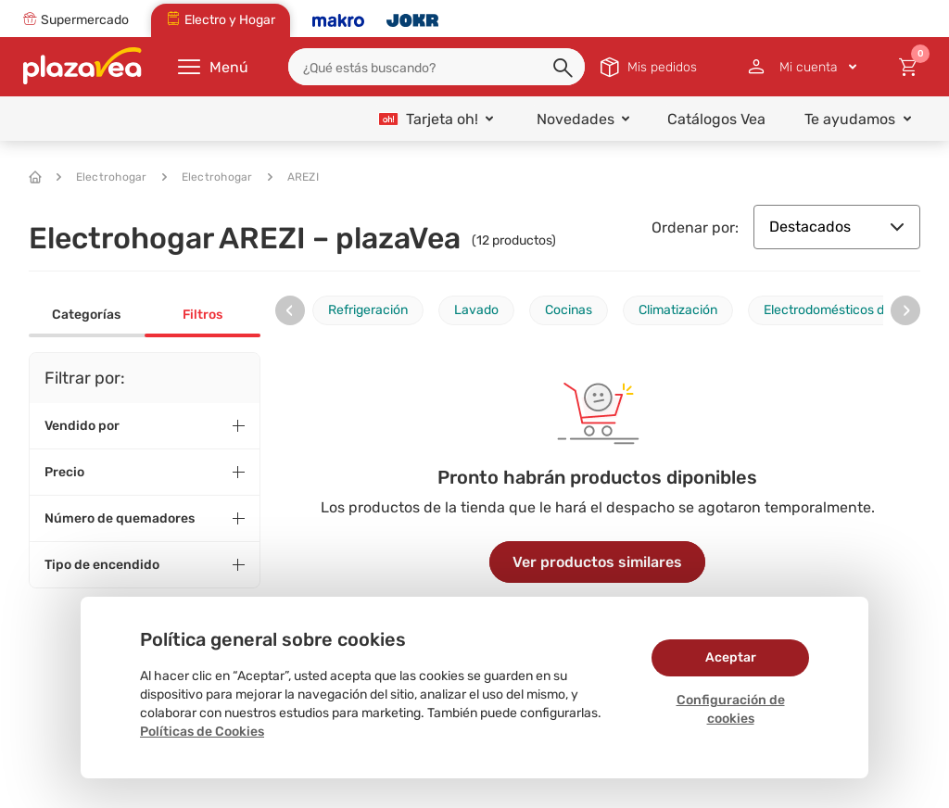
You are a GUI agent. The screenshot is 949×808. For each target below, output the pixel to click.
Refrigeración (368, 310)
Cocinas (568, 310)
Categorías (86, 314)
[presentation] (290, 310)
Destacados (837, 226)
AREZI (293, 176)
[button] (564, 68)
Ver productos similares (597, 562)
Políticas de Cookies (202, 731)
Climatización (678, 310)
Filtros (202, 314)
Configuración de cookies (731, 709)
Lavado (476, 310)
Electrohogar (102, 176)
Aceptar (730, 657)
